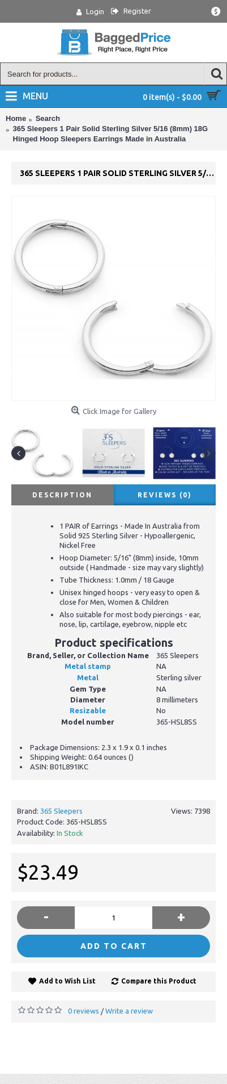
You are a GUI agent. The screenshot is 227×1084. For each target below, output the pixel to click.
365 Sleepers (61, 811)
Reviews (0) (165, 495)
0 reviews (83, 1011)
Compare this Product (158, 981)
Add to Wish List (67, 981)
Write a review (129, 1011)
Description (62, 495)
